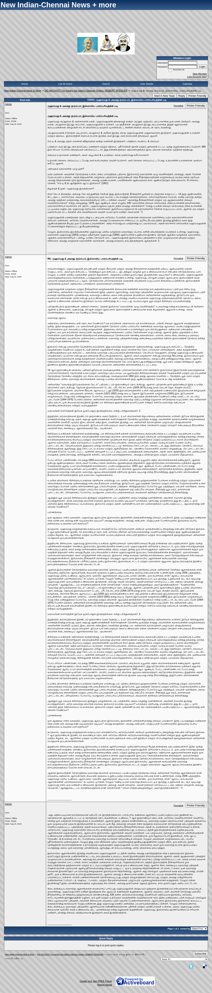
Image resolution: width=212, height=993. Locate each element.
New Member (200, 74)
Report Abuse (104, 984)
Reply (181, 95)
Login (202, 66)
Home (24, 84)
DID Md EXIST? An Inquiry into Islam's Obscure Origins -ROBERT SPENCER (85, 90)
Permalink (178, 106)
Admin (8, 104)
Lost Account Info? (197, 76)
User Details (146, 84)
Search (106, 84)
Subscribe (200, 953)
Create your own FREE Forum (96, 981)
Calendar (187, 84)
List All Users (65, 84)
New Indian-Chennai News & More (22, 90)
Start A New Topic (164, 95)
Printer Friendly (197, 95)
